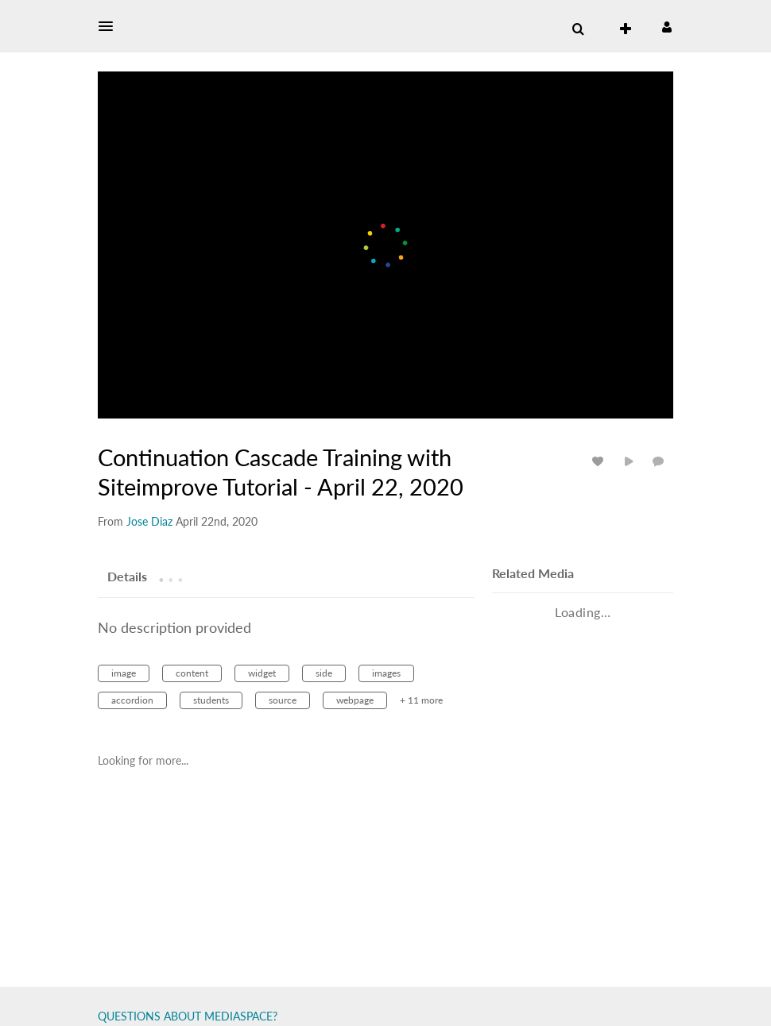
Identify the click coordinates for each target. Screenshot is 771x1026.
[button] (110, 26)
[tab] (127, 576)
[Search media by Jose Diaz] (149, 521)
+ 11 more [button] (421, 700)
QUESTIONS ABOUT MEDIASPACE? (187, 1016)
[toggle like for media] (600, 461)
